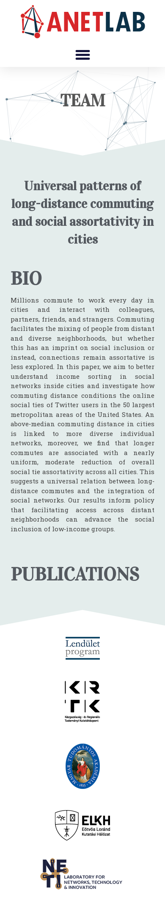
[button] (82, 55)
